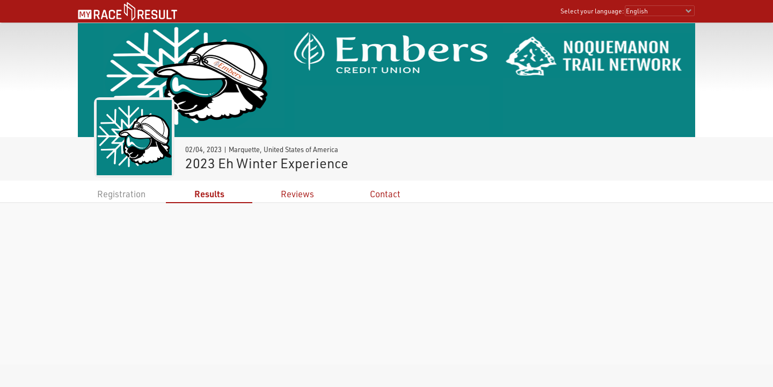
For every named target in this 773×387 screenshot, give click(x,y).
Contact (385, 193)
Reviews (297, 193)
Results (209, 193)
